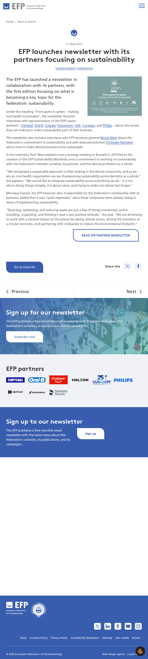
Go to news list (24, 267)
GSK (78, 125)
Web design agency (114, 654)
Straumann (65, 125)
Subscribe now (24, 337)
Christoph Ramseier (119, 142)
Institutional (85, 68)
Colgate (50, 125)
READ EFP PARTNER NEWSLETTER (106, 235)
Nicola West (108, 138)
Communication (66, 68)
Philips (107, 125)
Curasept (88, 125)
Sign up (90, 434)
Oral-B (38, 125)
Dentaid (27, 125)
